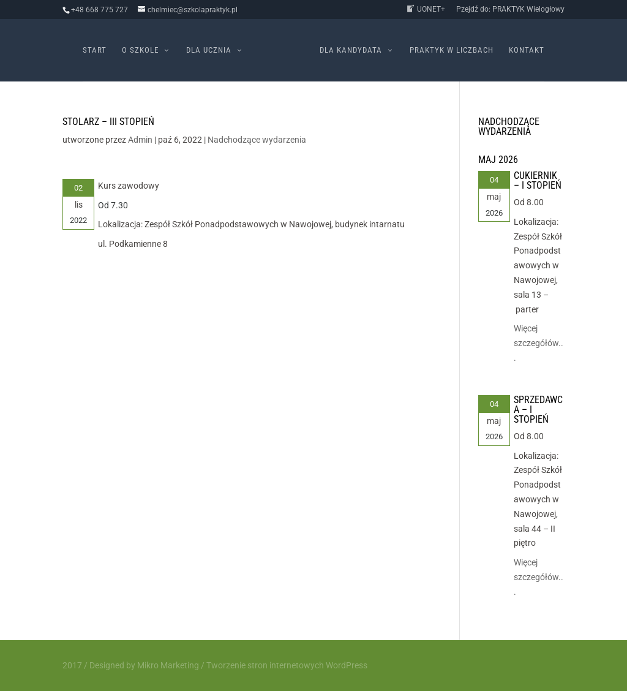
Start (95, 50)
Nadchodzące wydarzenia (257, 140)
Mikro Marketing (168, 665)
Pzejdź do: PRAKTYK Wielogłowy (510, 9)
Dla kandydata (351, 50)
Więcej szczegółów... (538, 343)
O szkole (140, 50)
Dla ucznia (208, 50)
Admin (140, 140)
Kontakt (526, 50)
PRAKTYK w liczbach (452, 50)
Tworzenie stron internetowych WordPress (286, 665)
